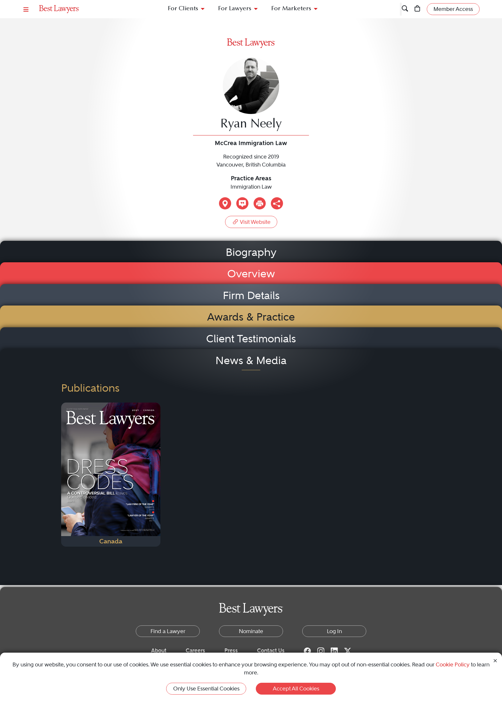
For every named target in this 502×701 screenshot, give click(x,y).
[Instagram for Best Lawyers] (320, 651)
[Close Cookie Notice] (495, 660)
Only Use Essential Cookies (206, 688)
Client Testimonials (251, 338)
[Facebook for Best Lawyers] (307, 651)
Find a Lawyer (167, 631)
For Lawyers (234, 9)
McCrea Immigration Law (251, 143)
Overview (251, 273)
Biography (251, 252)
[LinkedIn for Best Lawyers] (334, 651)
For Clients (183, 9)
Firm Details (251, 295)
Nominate (251, 631)
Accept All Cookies (296, 688)
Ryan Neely (251, 124)
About (158, 650)
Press (231, 650)
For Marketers (291, 9)
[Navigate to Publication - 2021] (110, 475)
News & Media (251, 360)
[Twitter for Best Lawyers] (347, 651)
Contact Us (271, 650)
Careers (195, 650)
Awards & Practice (251, 317)
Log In (334, 631)
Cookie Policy (453, 664)
